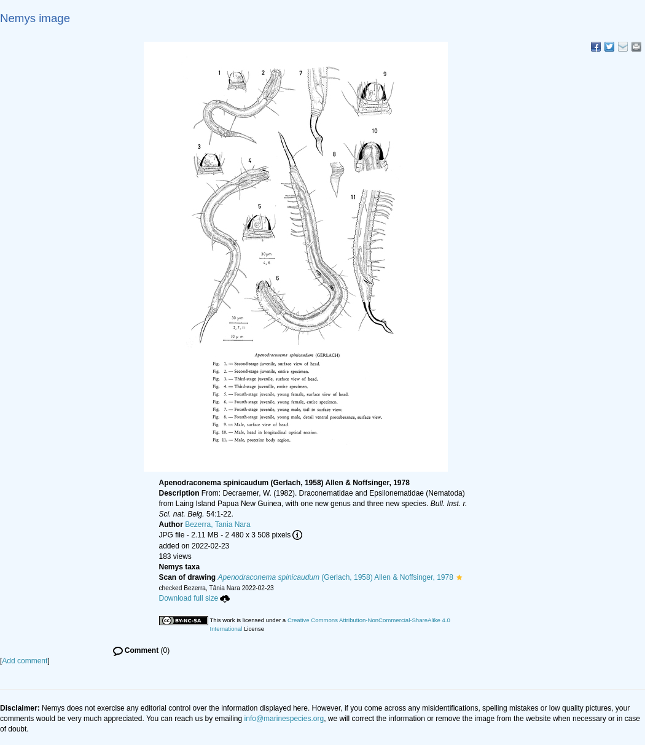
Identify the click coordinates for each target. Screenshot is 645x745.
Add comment (24, 661)
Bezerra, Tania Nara (218, 524)
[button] (459, 577)
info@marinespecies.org (284, 718)
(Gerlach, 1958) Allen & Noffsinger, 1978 (335, 577)
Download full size (194, 598)
